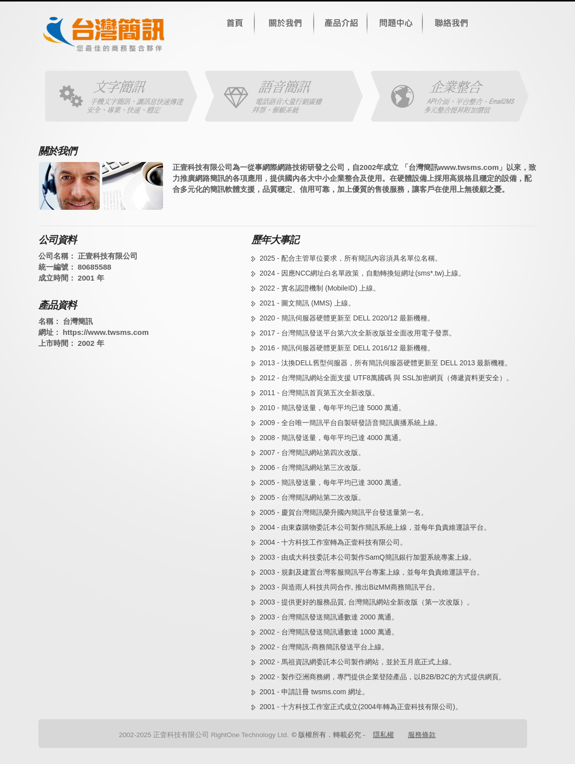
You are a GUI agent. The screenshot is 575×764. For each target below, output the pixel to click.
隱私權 (383, 735)
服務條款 (422, 735)
